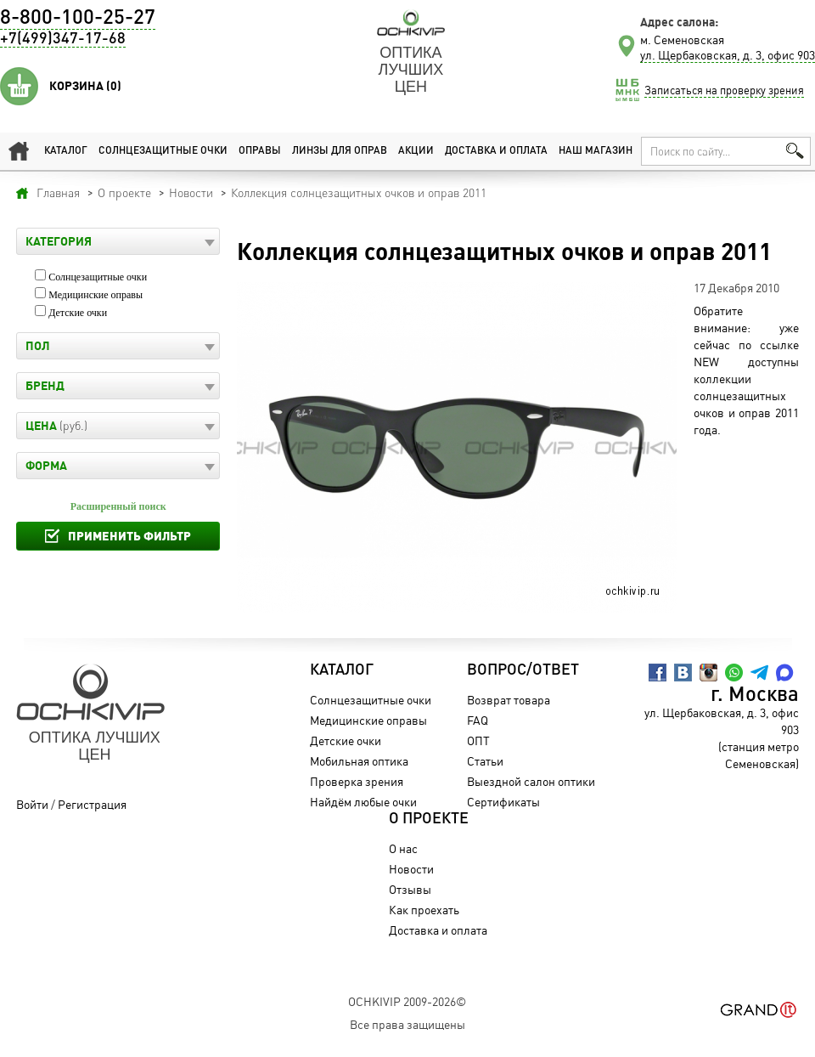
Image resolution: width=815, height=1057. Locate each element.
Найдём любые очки (363, 801)
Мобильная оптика (359, 761)
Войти (32, 804)
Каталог (65, 151)
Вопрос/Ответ (523, 670)
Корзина (85, 86)
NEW (706, 361)
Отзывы (410, 889)
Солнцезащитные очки (163, 151)
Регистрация (92, 804)
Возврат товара (508, 699)
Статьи (485, 761)
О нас (403, 848)
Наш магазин (595, 151)
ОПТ (478, 740)
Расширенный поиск (118, 506)
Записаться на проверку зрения (724, 90)
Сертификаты (503, 801)
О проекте (429, 819)
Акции (416, 151)
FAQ (477, 720)
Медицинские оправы (95, 295)
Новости (411, 869)
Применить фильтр (129, 535)
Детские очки (77, 313)
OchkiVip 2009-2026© (407, 1001)
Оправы (260, 151)
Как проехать (424, 909)
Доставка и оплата (496, 151)
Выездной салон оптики (531, 781)
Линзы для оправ (339, 151)
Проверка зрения (356, 781)
